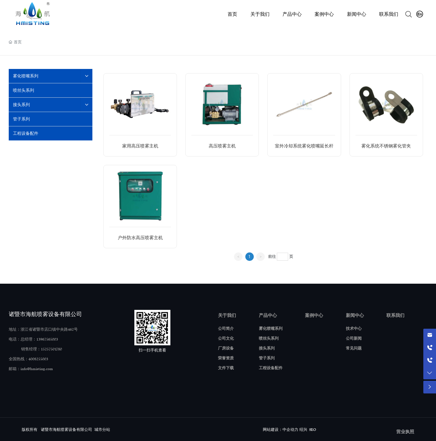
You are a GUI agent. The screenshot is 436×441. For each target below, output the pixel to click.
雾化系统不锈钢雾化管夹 (386, 146)
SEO (312, 429)
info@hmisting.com (37, 368)
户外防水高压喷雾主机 (140, 237)
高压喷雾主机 (222, 146)
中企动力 (290, 429)
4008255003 (38, 359)
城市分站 (102, 429)
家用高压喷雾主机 (140, 146)
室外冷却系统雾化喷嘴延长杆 (304, 146)
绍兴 (303, 429)
